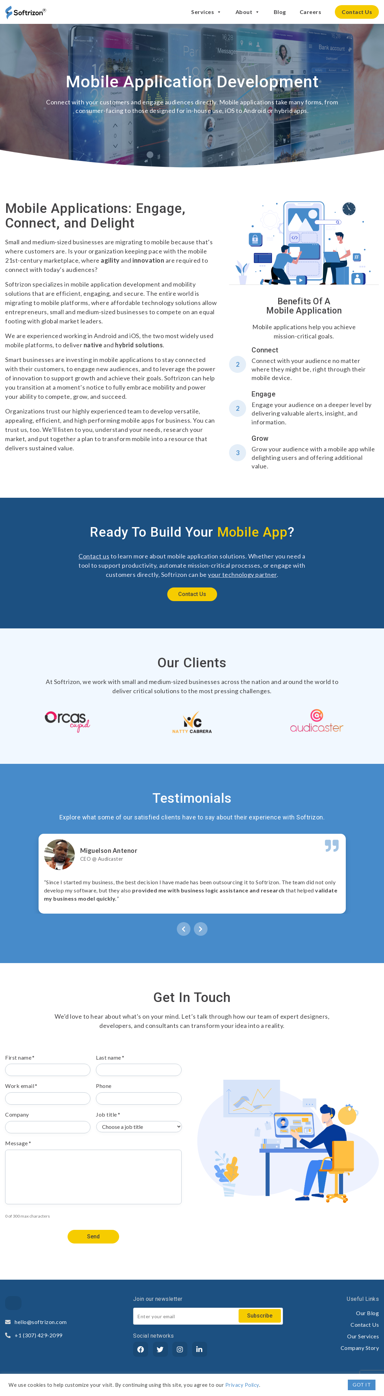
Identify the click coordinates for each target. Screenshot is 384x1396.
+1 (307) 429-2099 (33, 1335)
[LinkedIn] (199, 1349)
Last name (110, 1057)
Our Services (363, 1336)
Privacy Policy (242, 1385)
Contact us (94, 556)
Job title (108, 1114)
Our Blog (367, 1313)
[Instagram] (179, 1349)
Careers (311, 12)
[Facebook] (140, 1349)
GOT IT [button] (362, 1384)
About (248, 12)
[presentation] (183, 928)
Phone (104, 1085)
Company (17, 1114)
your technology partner (242, 574)
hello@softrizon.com (36, 1322)
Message (18, 1143)
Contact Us (357, 12)
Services (206, 12)
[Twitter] (160, 1349)
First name (20, 1057)
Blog (280, 12)
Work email (21, 1085)
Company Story (360, 1347)
